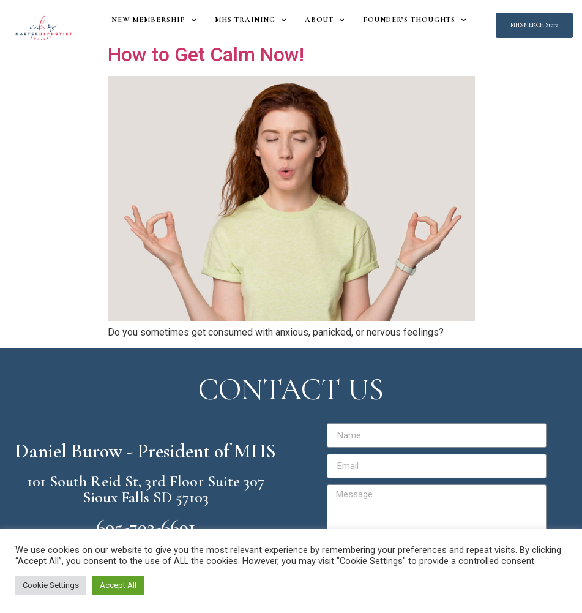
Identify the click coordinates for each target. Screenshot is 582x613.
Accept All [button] (118, 585)
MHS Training (250, 20)
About (325, 20)
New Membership (153, 20)
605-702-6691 (145, 527)
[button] (534, 25)
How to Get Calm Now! (206, 54)
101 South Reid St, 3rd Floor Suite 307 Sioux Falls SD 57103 (145, 489)
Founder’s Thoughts (414, 20)
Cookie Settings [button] (51, 585)
